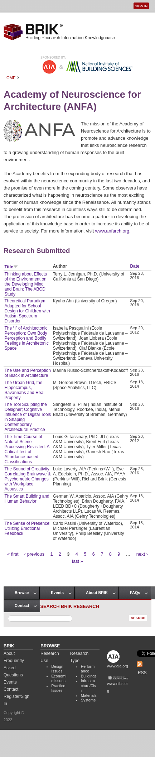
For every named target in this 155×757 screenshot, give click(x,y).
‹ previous (34, 554)
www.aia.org (117, 666)
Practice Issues (58, 688)
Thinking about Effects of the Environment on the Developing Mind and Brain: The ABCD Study (25, 284)
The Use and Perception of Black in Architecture (27, 373)
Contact (22, 605)
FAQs (135, 592)
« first (12, 554)
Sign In (141, 6)
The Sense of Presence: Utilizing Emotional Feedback (27, 528)
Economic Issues (58, 678)
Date (134, 266)
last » (77, 561)
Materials (89, 695)
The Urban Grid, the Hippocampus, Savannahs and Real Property (24, 390)
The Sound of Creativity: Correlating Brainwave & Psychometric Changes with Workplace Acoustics (27, 479)
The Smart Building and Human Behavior (26, 499)
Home (10, 78)
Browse (22, 592)
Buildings (89, 676)
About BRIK (97, 592)
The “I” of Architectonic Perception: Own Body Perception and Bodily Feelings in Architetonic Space (26, 338)
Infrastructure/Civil (88, 686)
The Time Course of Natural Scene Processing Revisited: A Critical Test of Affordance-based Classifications (26, 449)
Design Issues (57, 669)
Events (57, 592)
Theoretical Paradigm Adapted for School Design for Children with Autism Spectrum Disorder (27, 311)
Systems (88, 700)
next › (142, 554)
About (9, 653)
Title (11, 266)
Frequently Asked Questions (14, 667)
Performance (88, 669)
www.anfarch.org (112, 231)
